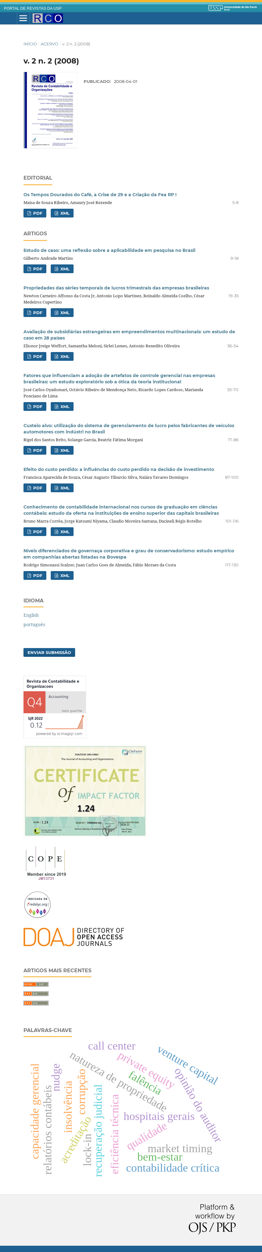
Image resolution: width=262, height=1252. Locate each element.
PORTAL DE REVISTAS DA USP (33, 8)
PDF (37, 213)
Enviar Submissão (49, 652)
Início (30, 43)
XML (64, 213)
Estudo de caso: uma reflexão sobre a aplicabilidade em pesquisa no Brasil (109, 250)
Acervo (49, 43)
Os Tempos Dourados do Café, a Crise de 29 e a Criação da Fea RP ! (100, 194)
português (34, 624)
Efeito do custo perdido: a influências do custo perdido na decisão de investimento (118, 469)
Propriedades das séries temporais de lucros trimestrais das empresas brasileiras (116, 288)
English (31, 615)
